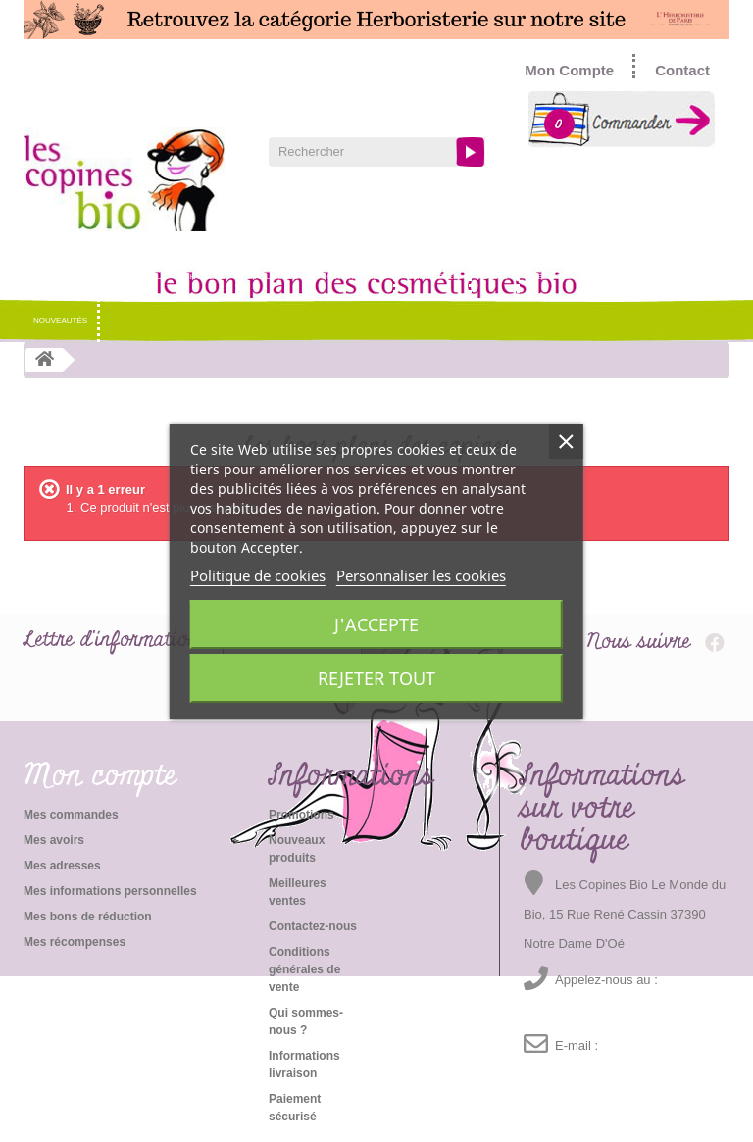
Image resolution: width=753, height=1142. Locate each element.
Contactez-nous (313, 926)
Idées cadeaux (561, 277)
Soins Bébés (432, 277)
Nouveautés (60, 320)
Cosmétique (141, 277)
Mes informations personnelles (110, 891)
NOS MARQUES (62, 277)
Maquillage (273, 277)
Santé (494, 277)
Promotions (301, 814)
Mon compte (100, 776)
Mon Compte (569, 70)
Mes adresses (62, 865)
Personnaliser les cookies (421, 575)
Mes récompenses (75, 942)
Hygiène (208, 277)
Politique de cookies (258, 575)
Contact (682, 70)
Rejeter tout (376, 678)
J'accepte (376, 624)
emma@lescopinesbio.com (594, 1075)
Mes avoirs (54, 840)
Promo (630, 277)
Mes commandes (71, 814)
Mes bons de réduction (88, 916)
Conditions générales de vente (304, 969)
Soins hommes (352, 277)
